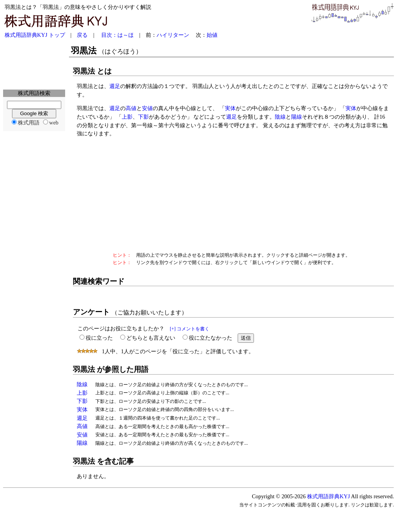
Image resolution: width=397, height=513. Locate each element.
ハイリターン (173, 35)
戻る (82, 35)
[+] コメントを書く (189, 329)
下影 (143, 117)
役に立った (99, 338)
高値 (131, 108)
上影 (127, 117)
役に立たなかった (210, 338)
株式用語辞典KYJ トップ (35, 35)
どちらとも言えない (150, 338)
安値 (147, 108)
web (54, 122)
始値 (212, 35)
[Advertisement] (34, 64)
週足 (114, 86)
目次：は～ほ (117, 35)
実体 (230, 108)
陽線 (296, 117)
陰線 (280, 117)
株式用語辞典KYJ (328, 496)
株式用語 (29, 122)
